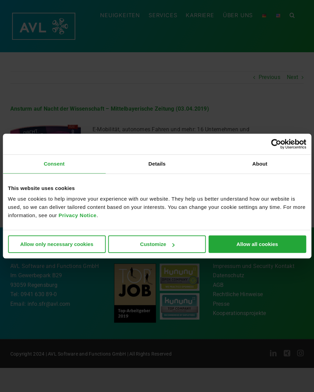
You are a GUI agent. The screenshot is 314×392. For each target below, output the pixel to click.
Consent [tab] (54, 164)
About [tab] (260, 164)
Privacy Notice (77, 215)
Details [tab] (157, 164)
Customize (157, 244)
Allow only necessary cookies (57, 244)
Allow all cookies (257, 244)
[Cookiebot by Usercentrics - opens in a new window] (276, 144)
